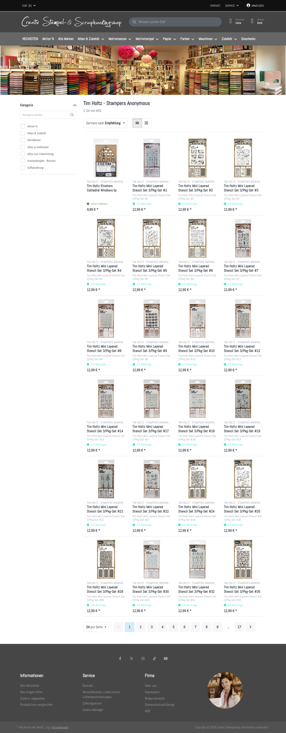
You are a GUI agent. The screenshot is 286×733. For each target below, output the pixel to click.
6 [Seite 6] (184, 627)
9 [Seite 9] (217, 627)
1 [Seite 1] (129, 627)
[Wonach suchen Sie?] (175, 22)
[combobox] (29, 6)
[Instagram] (143, 658)
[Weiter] (250, 627)
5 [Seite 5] (173, 627)
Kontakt (215, 6)
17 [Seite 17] (239, 627)
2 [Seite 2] (140, 627)
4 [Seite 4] (162, 627)
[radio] (137, 123)
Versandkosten (60, 727)
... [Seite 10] (228, 627)
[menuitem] (30, 39)
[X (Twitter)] (132, 658)
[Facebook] (120, 658)
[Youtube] (166, 658)
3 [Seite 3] (152, 627)
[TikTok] (154, 658)
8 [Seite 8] (206, 627)
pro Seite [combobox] (95, 627)
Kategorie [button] (26, 105)
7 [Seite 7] (195, 627)
